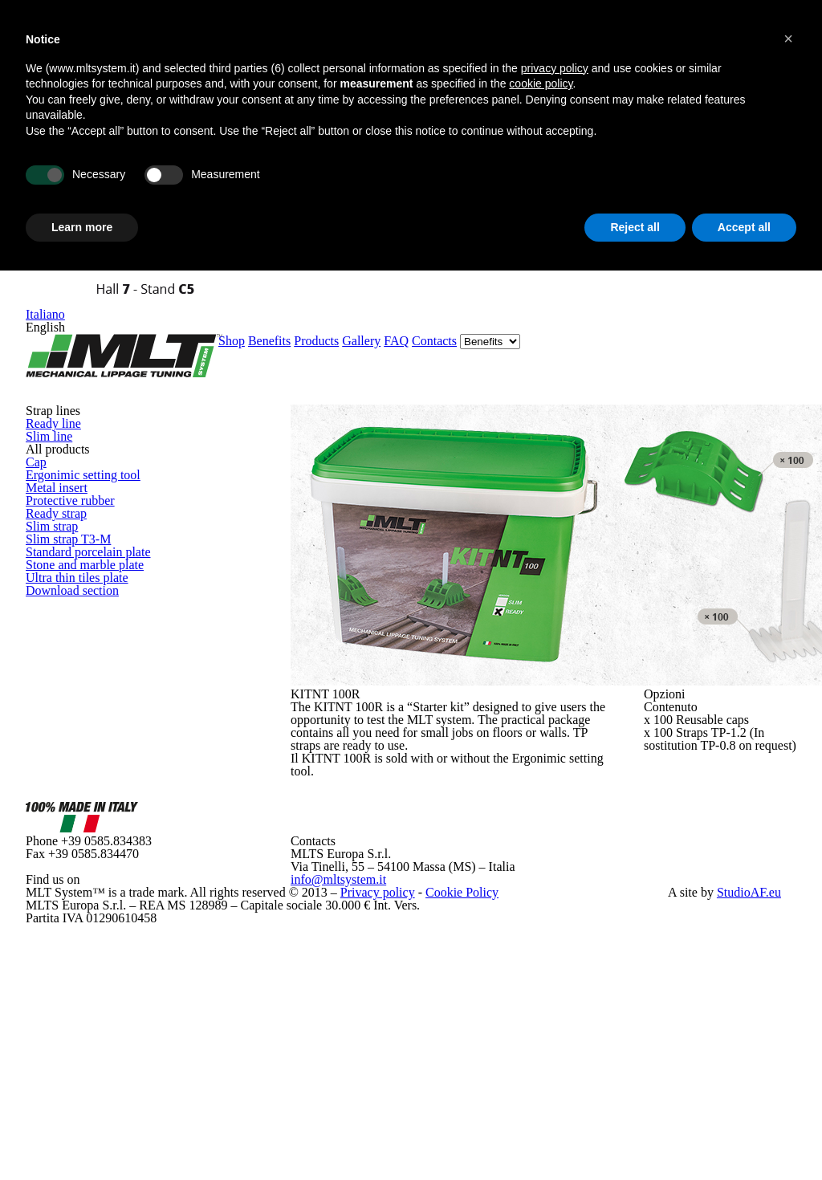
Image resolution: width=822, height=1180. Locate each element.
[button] (788, 38)
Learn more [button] (81, 228)
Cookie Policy (415, 1039)
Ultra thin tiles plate (117, 630)
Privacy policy (343, 1039)
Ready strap (91, 449)
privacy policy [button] (554, 69)
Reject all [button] (634, 228)
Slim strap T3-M (99, 521)
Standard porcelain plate (129, 557)
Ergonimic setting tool (121, 341)
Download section (108, 682)
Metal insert (92, 377)
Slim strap (85, 485)
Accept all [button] (744, 228)
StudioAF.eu (745, 1039)
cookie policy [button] (540, 85)
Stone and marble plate (122, 594)
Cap (67, 305)
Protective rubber (110, 413)
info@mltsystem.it (345, 972)
